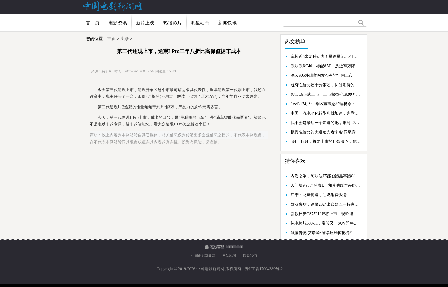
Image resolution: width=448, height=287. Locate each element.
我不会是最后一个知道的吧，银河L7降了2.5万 (326, 123)
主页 (111, 38)
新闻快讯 (227, 22)
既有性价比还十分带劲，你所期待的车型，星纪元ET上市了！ (326, 85)
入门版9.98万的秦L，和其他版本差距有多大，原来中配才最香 (326, 185)
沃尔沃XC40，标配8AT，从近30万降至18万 (326, 66)
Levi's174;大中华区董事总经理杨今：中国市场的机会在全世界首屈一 (326, 104)
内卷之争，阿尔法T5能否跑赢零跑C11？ (326, 176)
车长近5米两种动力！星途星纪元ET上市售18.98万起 (326, 56)
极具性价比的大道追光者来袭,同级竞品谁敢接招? (326, 132)
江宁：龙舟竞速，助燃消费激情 (319, 195)
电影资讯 (118, 22)
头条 (124, 38)
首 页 (92, 22)
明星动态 (200, 22)
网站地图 (229, 256)
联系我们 (250, 256)
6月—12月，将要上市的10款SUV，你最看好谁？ (326, 141)
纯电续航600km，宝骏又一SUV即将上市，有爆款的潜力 (326, 223)
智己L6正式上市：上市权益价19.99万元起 (326, 94)
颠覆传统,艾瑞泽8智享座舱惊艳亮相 (322, 233)
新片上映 (145, 22)
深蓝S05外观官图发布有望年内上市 (322, 75)
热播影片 (172, 22)
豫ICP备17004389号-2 (263, 269)
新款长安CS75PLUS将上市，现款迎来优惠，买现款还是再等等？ (326, 214)
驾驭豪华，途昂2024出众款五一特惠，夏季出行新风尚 (326, 204)
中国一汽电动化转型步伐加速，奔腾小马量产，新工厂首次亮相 (326, 113)
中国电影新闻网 (203, 256)
